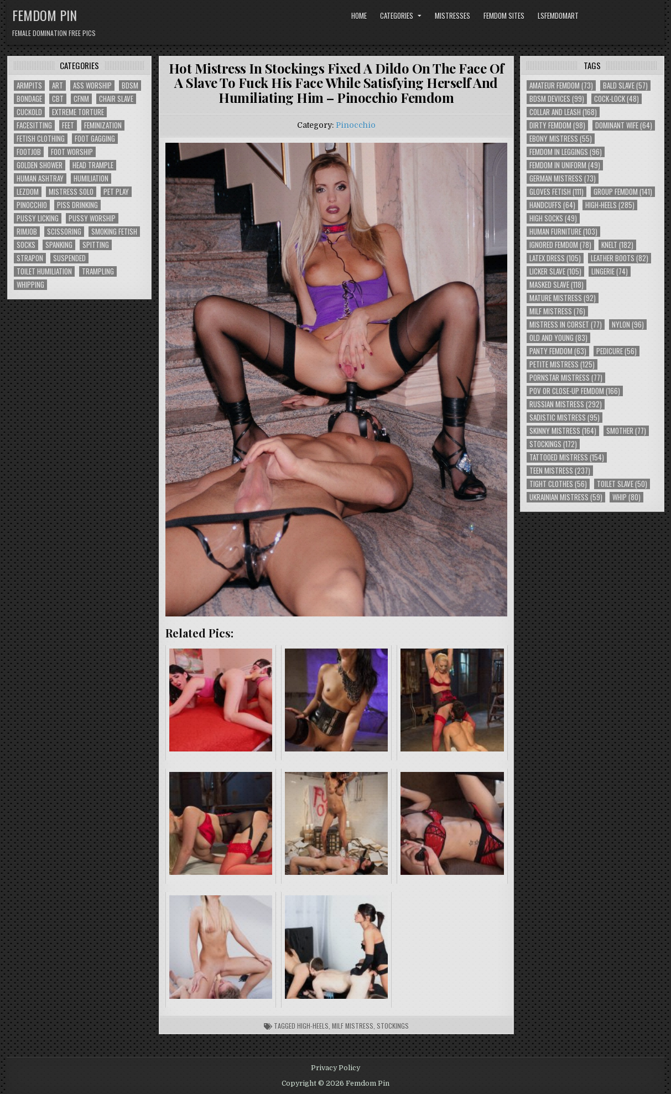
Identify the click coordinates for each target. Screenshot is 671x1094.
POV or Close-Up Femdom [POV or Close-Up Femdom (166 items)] (574, 391)
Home (359, 15)
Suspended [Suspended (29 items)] (69, 258)
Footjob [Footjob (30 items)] (29, 152)
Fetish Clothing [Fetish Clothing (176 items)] (41, 138)
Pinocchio (356, 125)
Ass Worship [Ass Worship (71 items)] (92, 85)
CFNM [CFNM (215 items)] (81, 99)
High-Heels (313, 1025)
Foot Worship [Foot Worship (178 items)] (72, 152)
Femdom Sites (503, 15)
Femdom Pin (44, 15)
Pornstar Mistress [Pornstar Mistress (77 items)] (565, 377)
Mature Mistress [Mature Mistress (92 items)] (562, 298)
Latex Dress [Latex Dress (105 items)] (555, 258)
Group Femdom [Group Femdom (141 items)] (623, 191)
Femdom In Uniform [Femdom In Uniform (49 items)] (564, 165)
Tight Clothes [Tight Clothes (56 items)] (558, 484)
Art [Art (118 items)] (57, 85)
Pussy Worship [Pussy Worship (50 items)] (92, 218)
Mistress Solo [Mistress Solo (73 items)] (71, 191)
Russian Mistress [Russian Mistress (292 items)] (565, 404)
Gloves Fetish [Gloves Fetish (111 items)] (556, 191)
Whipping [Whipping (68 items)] (30, 284)
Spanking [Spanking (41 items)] (58, 245)
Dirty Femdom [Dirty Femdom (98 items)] (557, 125)
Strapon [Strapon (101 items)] (30, 258)
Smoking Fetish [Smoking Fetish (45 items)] (114, 231)
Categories (396, 15)
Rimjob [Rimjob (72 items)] (27, 231)
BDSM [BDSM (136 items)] (130, 85)
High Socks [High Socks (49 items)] (553, 218)
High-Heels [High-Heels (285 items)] (609, 205)
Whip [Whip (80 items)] (626, 497)
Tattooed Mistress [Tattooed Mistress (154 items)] (566, 457)
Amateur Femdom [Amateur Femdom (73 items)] (561, 85)
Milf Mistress (352, 1025)
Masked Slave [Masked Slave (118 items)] (556, 284)
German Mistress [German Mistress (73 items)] (562, 178)
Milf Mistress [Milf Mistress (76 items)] (557, 311)
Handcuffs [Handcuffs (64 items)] (552, 205)
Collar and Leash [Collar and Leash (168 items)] (563, 112)
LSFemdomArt (558, 15)
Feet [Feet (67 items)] (68, 125)
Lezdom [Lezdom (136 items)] (28, 191)
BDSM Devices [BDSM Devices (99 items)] (556, 99)
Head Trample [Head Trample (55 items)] (92, 165)
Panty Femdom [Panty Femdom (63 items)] (557, 351)
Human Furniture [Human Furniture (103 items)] (563, 231)
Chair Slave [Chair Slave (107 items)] (116, 99)
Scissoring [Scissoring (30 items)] (64, 231)
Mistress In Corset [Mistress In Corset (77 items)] (565, 324)
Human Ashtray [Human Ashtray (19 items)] (40, 178)
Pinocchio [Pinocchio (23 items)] (32, 205)
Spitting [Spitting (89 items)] (95, 245)
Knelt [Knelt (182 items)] (617, 245)
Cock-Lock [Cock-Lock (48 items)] (616, 99)
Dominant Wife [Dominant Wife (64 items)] (623, 125)
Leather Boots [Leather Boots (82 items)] (619, 258)
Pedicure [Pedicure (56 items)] (616, 351)
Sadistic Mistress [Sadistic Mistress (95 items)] (564, 417)
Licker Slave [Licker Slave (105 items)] (555, 271)
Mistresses (452, 15)
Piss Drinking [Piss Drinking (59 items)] (77, 205)
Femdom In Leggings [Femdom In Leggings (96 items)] (565, 152)
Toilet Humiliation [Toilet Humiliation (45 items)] (44, 271)
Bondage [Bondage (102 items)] (29, 99)
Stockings (393, 1025)
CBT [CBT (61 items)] (58, 99)
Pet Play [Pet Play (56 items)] (116, 191)
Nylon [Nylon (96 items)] (628, 324)
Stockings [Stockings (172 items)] (553, 444)
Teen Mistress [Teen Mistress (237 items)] (559, 470)
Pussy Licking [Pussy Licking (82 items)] (38, 218)
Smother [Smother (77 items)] (626, 431)
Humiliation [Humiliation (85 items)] (91, 178)
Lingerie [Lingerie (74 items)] (609, 271)
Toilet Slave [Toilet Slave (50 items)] (622, 484)
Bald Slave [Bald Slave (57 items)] (625, 85)
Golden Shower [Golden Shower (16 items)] (40, 165)
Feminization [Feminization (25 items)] (103, 125)
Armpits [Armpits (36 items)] (29, 85)
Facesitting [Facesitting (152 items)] (34, 125)
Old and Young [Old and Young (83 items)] (558, 338)
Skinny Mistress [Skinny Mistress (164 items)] (562, 431)
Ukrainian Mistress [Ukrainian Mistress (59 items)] (565, 497)
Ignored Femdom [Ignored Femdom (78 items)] (560, 245)
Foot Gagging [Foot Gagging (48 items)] (95, 138)
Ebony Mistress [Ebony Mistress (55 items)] (560, 138)
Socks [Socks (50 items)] (26, 245)
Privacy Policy (335, 1068)
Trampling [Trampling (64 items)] (98, 271)
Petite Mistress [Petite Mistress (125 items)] (562, 364)
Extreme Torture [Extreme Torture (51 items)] (78, 112)
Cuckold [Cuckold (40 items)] (29, 112)
